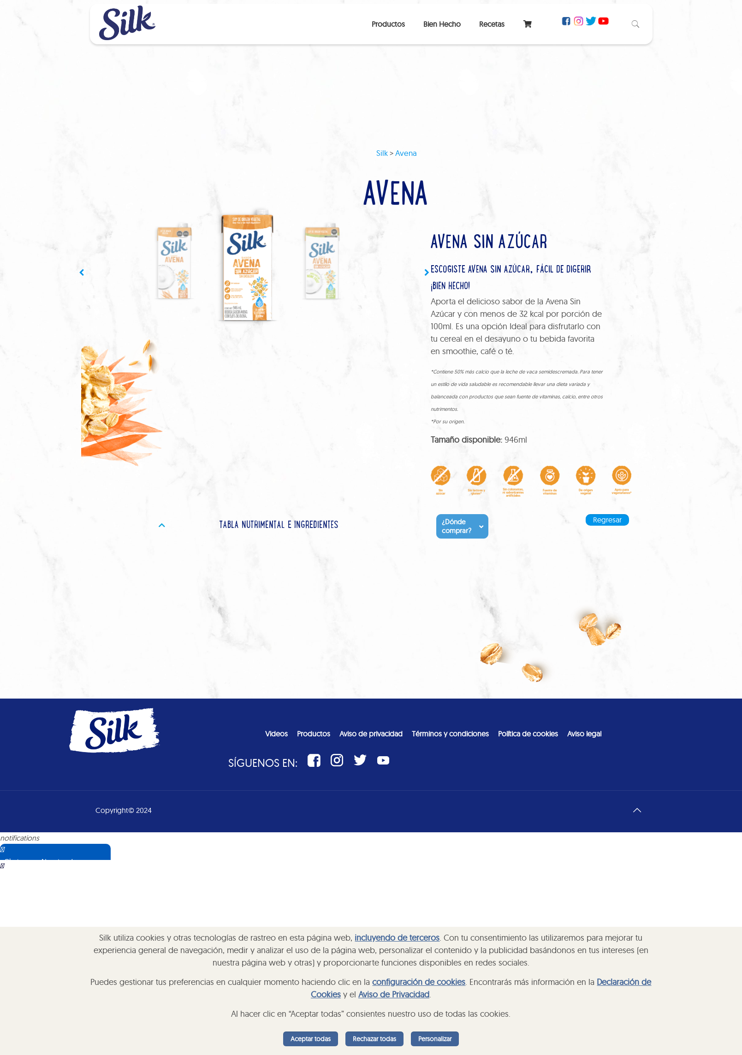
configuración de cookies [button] (418, 982)
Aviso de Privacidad (393, 994)
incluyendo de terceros (397, 937)
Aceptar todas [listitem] (311, 1039)
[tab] (275, 526)
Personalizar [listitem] (434, 1039)
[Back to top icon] (637, 810)
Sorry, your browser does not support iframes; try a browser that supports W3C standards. (67, 906)
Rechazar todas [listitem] (374, 1039)
